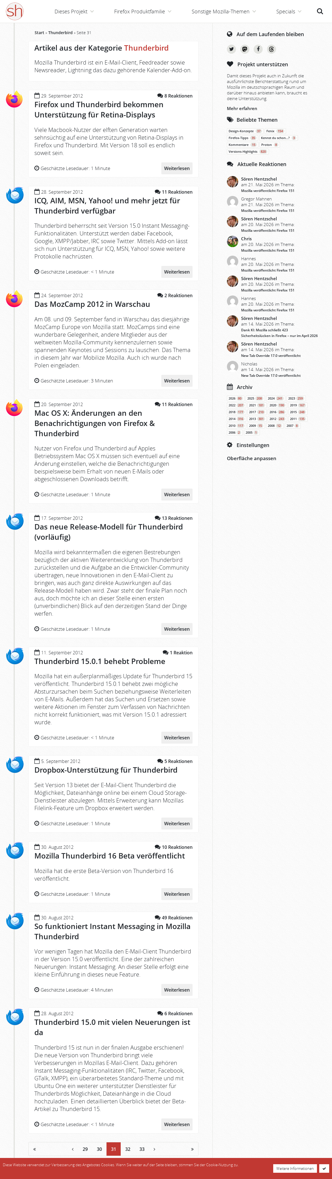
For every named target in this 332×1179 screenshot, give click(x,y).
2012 (277, 419)
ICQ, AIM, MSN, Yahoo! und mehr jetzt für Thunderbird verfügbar (107, 205)
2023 (296, 398)
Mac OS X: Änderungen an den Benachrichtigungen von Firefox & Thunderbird (94, 423)
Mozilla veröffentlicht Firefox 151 (268, 190)
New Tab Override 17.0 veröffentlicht (271, 355)
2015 (298, 412)
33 (142, 1149)
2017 (257, 412)
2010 (237, 426)
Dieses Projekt (71, 11)
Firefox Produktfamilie (139, 11)
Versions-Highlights (248, 152)
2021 (257, 405)
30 (99, 1149)
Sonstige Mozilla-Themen (221, 11)
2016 (277, 412)
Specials (285, 11)
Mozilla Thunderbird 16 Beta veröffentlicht (109, 856)
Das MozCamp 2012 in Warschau (92, 304)
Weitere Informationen (295, 1168)
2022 (237, 405)
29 (85, 1149)
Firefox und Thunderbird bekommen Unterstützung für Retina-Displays (99, 109)
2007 (293, 426)
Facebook (258, 49)
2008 (275, 426)
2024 (276, 398)
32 (127, 1149)
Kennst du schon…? (278, 138)
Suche (320, 11)
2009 (256, 426)
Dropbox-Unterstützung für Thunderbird (106, 770)
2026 (236, 398)
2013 (257, 419)
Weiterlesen (177, 168)
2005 (252, 433)
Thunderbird (60, 32)
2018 (237, 412)
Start (39, 32)
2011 (298, 419)
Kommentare (243, 145)
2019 (298, 405)
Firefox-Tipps (242, 138)
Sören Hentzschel (259, 179)
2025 (255, 398)
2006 (235, 433)
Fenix (275, 131)
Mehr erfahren (242, 108)
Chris (246, 238)
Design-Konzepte (245, 131)
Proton (269, 145)
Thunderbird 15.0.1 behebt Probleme (99, 661)
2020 (277, 405)
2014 (237, 419)
